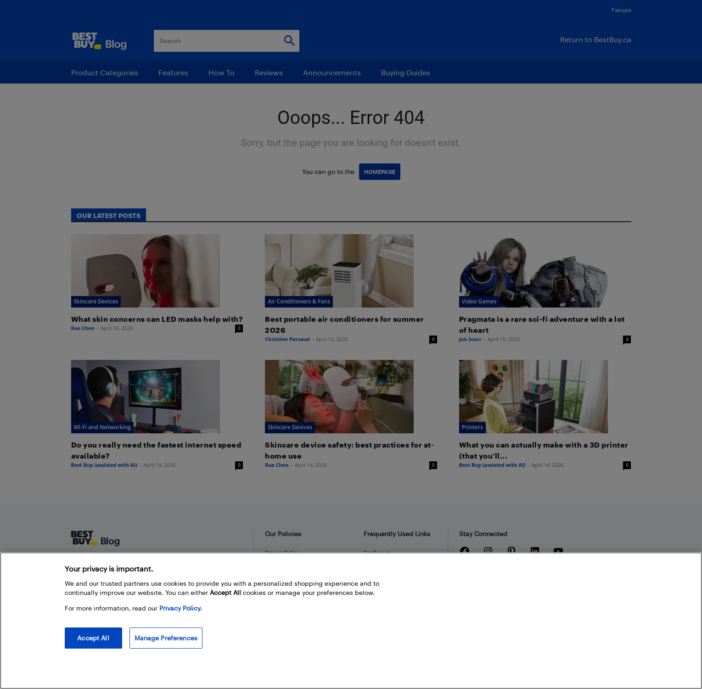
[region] (351, 620)
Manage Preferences (166, 638)
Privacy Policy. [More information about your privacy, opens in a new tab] (180, 608)
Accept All (93, 638)
